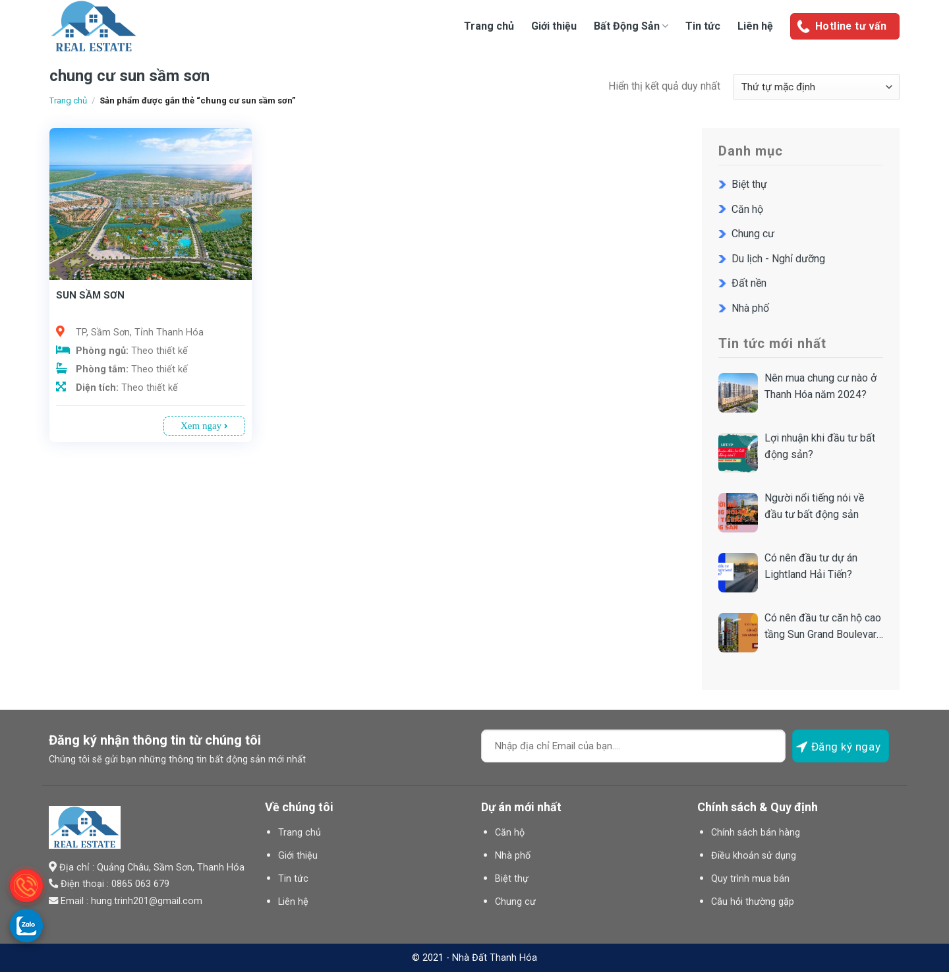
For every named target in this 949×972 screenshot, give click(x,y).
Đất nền (749, 283)
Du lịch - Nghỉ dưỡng (778, 258)
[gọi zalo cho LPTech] (26, 925)
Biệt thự (749, 184)
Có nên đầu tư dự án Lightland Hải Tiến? (810, 566)
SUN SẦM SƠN (90, 295)
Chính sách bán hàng (755, 832)
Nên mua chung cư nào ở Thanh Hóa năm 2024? (820, 386)
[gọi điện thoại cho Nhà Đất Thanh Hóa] (26, 885)
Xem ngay (204, 425)
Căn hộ (747, 209)
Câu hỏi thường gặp (752, 901)
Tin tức (702, 26)
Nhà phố (750, 308)
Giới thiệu (554, 26)
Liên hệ (755, 26)
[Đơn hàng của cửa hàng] (816, 87)
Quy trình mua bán (750, 878)
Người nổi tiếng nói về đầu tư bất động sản (814, 506)
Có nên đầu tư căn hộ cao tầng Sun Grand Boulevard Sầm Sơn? (823, 627)
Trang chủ (489, 26)
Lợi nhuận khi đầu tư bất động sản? (819, 446)
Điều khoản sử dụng (753, 855)
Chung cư (753, 233)
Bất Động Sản (631, 26)
